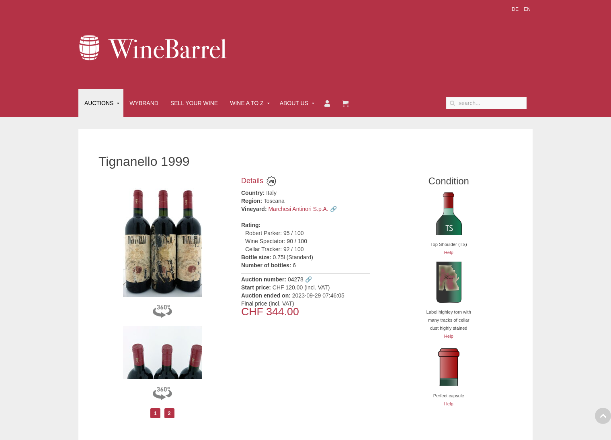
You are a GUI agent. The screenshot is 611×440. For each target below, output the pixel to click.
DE (516, 9)
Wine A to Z (247, 103)
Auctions (98, 103)
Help (448, 252)
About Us (294, 103)
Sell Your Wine (194, 103)
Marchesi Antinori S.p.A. (298, 209)
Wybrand (143, 103)
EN (527, 9)
